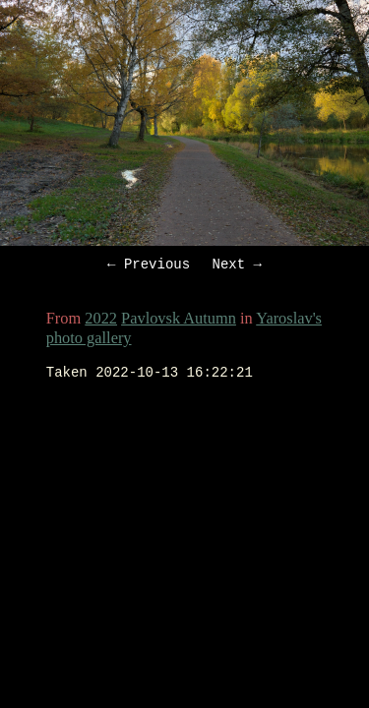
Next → (237, 266)
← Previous (148, 266)
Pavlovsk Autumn (178, 321)
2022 (101, 321)
